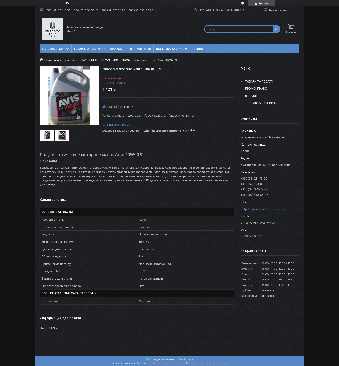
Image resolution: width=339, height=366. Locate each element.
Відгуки (251, 95)
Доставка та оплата (171, 48)
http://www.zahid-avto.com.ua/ (263, 209)
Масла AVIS (80, 60)
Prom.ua (188, 359)
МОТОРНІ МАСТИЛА (105, 60)
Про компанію (121, 48)
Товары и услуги (57, 60)
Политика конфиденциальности (207, 362)
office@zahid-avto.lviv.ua (258, 222)
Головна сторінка (55, 48)
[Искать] (276, 29)
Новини (197, 48)
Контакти (143, 48)
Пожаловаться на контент (169, 362)
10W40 (126, 60)
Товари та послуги (88, 48)
